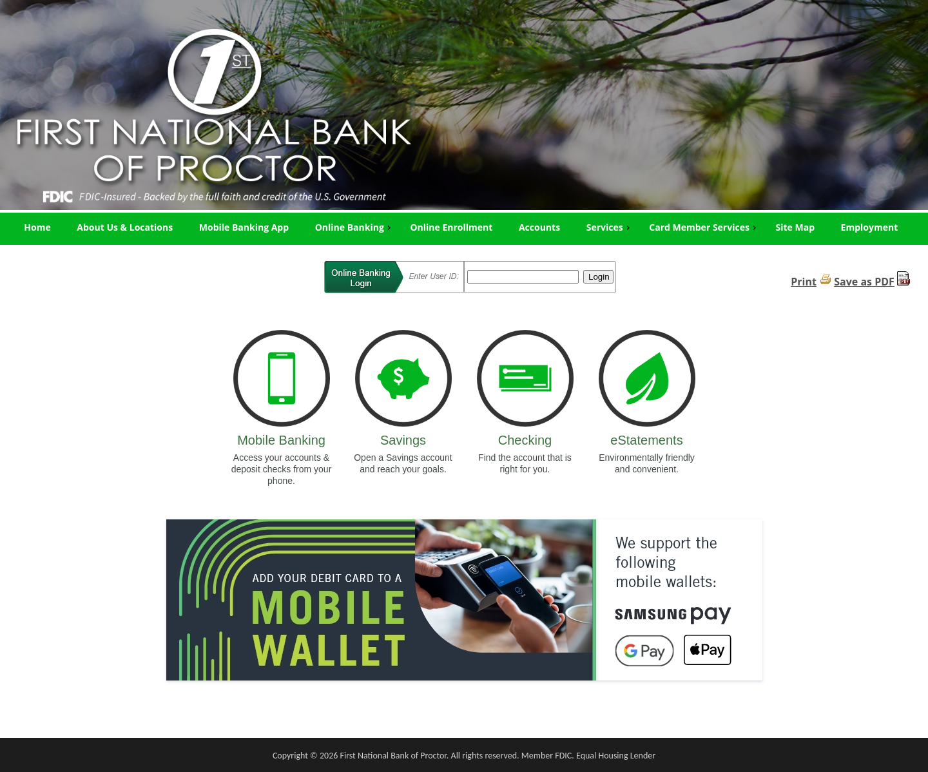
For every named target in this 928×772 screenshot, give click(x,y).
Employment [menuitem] (869, 227)
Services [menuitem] (609, 227)
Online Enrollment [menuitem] (451, 227)
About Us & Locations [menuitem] (125, 227)
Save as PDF (864, 282)
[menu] (464, 227)
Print (804, 282)
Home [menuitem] (37, 227)
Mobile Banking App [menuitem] (244, 227)
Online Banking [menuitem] (354, 227)
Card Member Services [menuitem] (704, 227)
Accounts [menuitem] (539, 227)
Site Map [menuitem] (795, 227)
